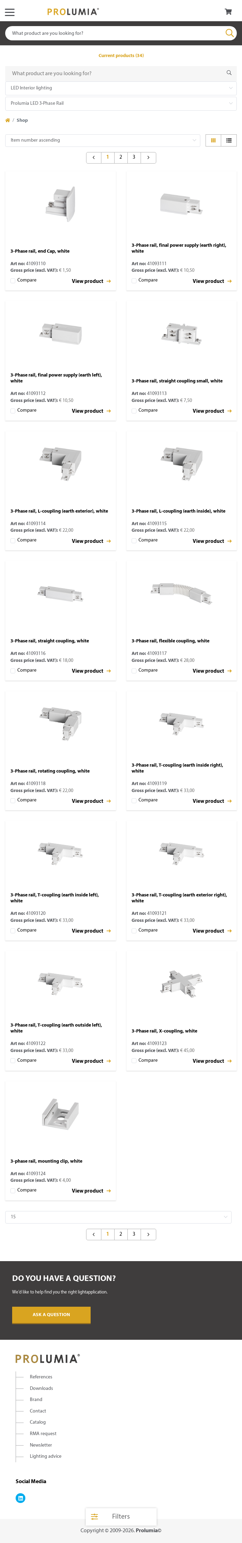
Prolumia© (148, 1531)
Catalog (38, 1422)
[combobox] (121, 33)
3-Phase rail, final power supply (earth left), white (56, 378)
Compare (26, 280)
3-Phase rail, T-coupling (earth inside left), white (54, 898)
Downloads (41, 1388)
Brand (36, 1399)
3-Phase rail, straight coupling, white (49, 641)
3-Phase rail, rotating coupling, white (50, 771)
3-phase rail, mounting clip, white (46, 1161)
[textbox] (121, 33)
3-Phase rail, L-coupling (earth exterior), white (59, 511)
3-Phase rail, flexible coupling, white (170, 641)
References (41, 1377)
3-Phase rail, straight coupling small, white (177, 381)
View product (91, 281)
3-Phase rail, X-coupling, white (164, 1031)
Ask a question (51, 1315)
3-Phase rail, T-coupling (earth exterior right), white (179, 898)
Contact (38, 1411)
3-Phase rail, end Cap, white (39, 251)
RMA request (43, 1434)
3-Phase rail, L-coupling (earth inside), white (178, 511)
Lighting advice (45, 1456)
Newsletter (41, 1445)
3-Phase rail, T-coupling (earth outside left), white (56, 1028)
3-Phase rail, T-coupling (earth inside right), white (177, 768)
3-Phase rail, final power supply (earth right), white (179, 248)
